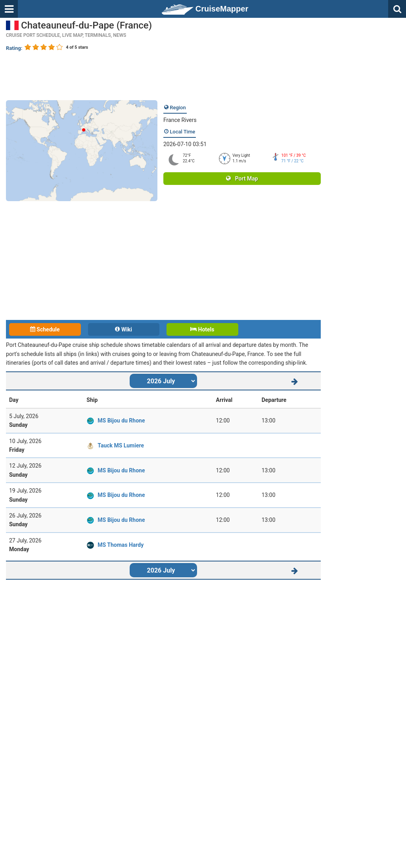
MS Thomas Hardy (121, 545)
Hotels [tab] (202, 329)
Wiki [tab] (123, 329)
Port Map (242, 178)
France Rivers (180, 120)
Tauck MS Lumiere (121, 445)
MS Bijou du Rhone (121, 420)
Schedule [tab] (45, 329)
